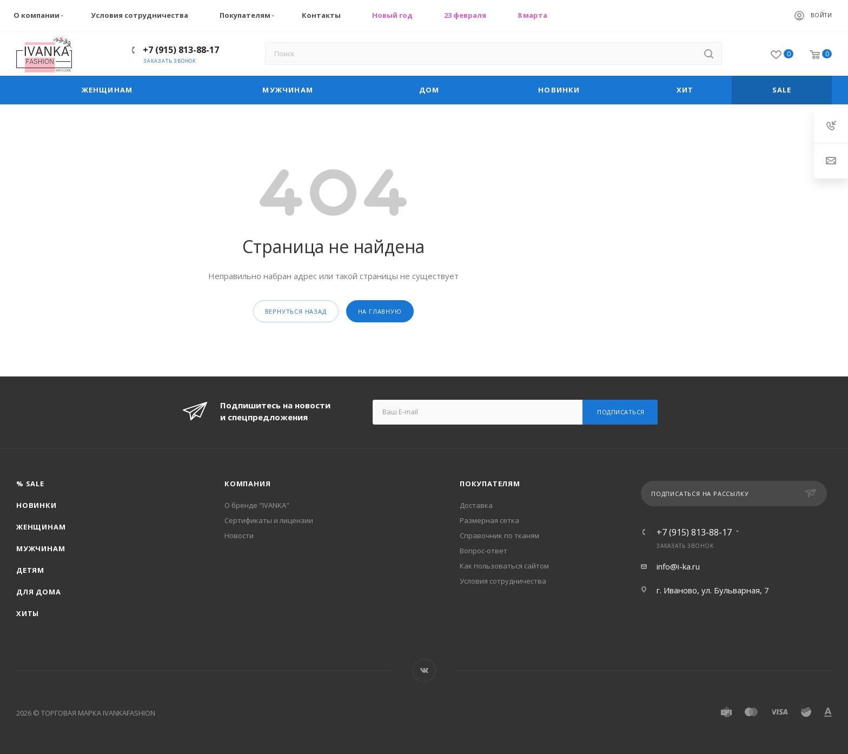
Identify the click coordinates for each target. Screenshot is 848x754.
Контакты (321, 15)
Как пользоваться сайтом (504, 566)
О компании (40, 15)
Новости (239, 535)
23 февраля (465, 15)
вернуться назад (296, 311)
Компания (247, 483)
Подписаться (621, 412)
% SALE (30, 483)
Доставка (476, 505)
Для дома (38, 592)
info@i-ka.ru (678, 566)
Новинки (36, 505)
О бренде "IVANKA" (256, 505)
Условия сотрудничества (139, 15)
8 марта (532, 15)
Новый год (392, 15)
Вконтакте (424, 670)
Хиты (27, 613)
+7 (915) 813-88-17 (181, 50)
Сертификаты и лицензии (268, 520)
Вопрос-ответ (483, 550)
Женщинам (40, 527)
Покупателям (248, 15)
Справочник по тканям (499, 535)
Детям (30, 570)
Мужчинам (40, 548)
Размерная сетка (489, 520)
